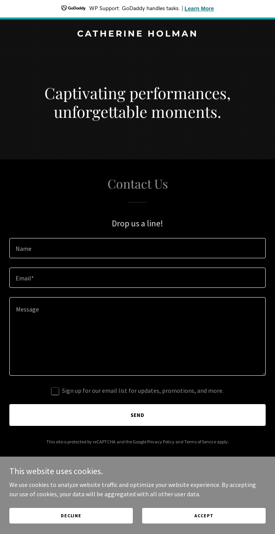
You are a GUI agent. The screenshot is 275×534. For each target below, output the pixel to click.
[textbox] (137, 248)
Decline (71, 515)
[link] (137, 34)
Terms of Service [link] (200, 442)
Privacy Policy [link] (161, 442)
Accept (203, 515)
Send (137, 414)
